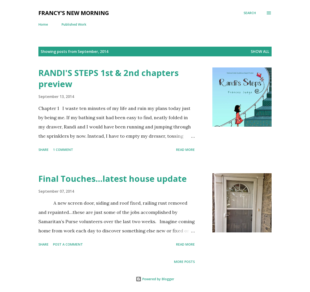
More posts (184, 261)
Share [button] (43, 149)
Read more (185, 149)
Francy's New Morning (73, 13)
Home (43, 24)
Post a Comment (68, 244)
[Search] (250, 13)
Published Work (74, 24)
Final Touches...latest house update (112, 178)
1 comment (63, 149)
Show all (260, 51)
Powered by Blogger (155, 279)
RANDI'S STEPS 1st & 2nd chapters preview (108, 78)
